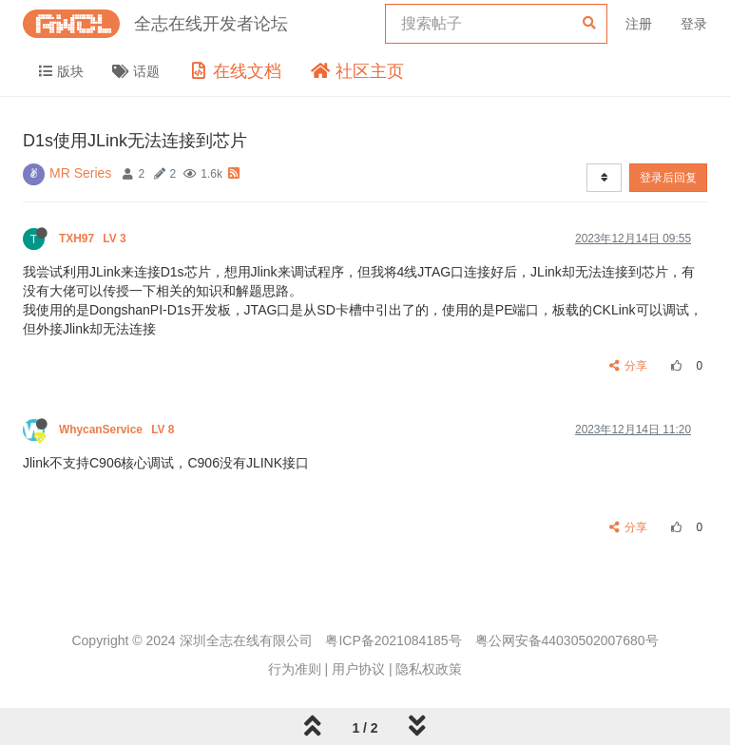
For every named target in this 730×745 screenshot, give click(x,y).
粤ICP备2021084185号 (393, 640)
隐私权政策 (428, 669)
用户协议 (358, 669)
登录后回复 (668, 177)
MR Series (80, 173)
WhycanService (118, 429)
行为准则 (294, 669)
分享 (628, 365)
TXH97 (94, 238)
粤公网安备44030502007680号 (567, 640)
